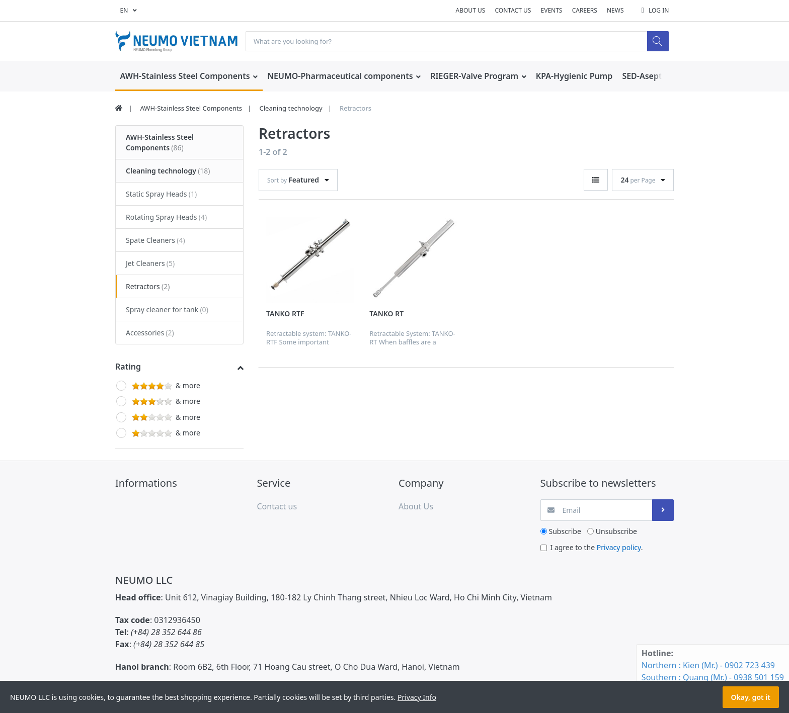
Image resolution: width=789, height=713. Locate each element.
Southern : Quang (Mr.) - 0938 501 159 (713, 677)
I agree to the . (596, 548)
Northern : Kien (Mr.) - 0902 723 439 (708, 665)
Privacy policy (619, 548)
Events (552, 10)
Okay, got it (750, 697)
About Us (471, 10)
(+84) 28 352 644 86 (166, 632)
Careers (584, 10)
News (615, 10)
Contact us (513, 10)
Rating (128, 367)
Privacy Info (417, 697)
